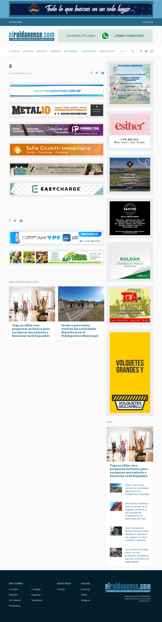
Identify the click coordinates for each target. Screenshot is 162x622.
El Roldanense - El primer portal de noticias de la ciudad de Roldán (31, 36)
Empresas (55, 51)
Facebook (85, 589)
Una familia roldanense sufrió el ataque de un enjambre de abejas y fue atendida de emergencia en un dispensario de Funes (137, 511)
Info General (71, 51)
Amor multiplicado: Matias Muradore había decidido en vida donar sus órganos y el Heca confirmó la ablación (137, 534)
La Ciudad (14, 51)
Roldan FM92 (15, 22)
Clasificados (88, 51)
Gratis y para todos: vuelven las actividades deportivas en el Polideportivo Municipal (137, 489)
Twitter (84, 594)
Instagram (85, 600)
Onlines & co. (145, 601)
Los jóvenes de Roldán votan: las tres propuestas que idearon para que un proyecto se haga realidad (137, 555)
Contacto (147, 22)
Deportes (42, 51)
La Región (28, 51)
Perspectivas (107, 51)
